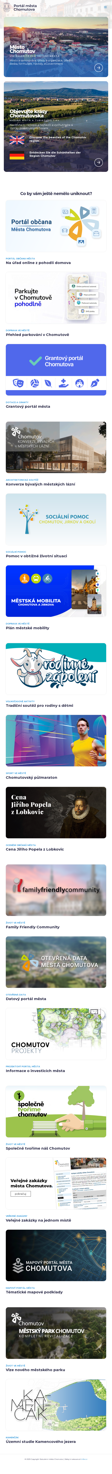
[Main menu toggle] (105, 7)
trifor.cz (84, 1459)
